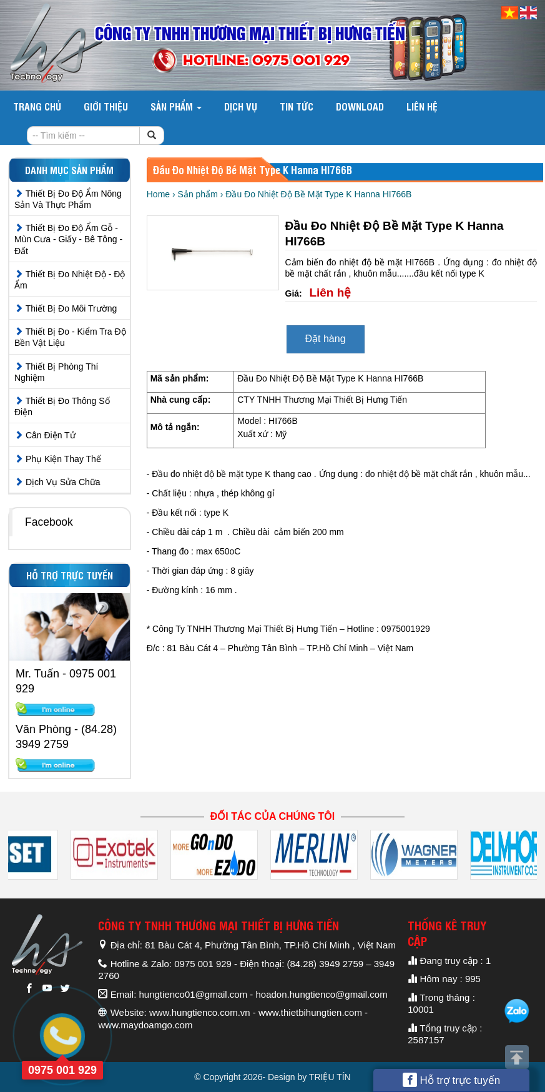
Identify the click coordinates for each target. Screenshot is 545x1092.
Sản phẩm (176, 106)
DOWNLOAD (360, 106)
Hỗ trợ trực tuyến (452, 1080)
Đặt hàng (325, 338)
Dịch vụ (240, 106)
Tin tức (296, 106)
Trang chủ (37, 106)
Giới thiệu (106, 106)
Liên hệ (422, 106)
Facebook (49, 522)
